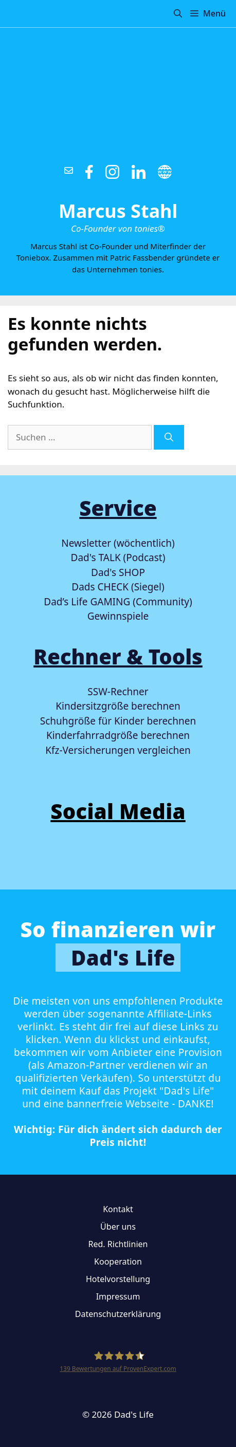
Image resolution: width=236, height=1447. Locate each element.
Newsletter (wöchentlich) (117, 543)
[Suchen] (169, 437)
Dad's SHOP (118, 572)
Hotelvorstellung (118, 1279)
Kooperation (118, 1261)
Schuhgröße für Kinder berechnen (118, 721)
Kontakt (118, 1209)
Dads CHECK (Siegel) (117, 586)
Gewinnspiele (118, 616)
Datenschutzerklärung (118, 1314)
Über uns (118, 1226)
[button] (178, 13)
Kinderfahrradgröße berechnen (118, 735)
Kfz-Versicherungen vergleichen (117, 750)
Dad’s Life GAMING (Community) (118, 601)
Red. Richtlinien (118, 1244)
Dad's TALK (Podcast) (118, 557)
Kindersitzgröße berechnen (118, 706)
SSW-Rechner (117, 691)
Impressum (118, 1296)
